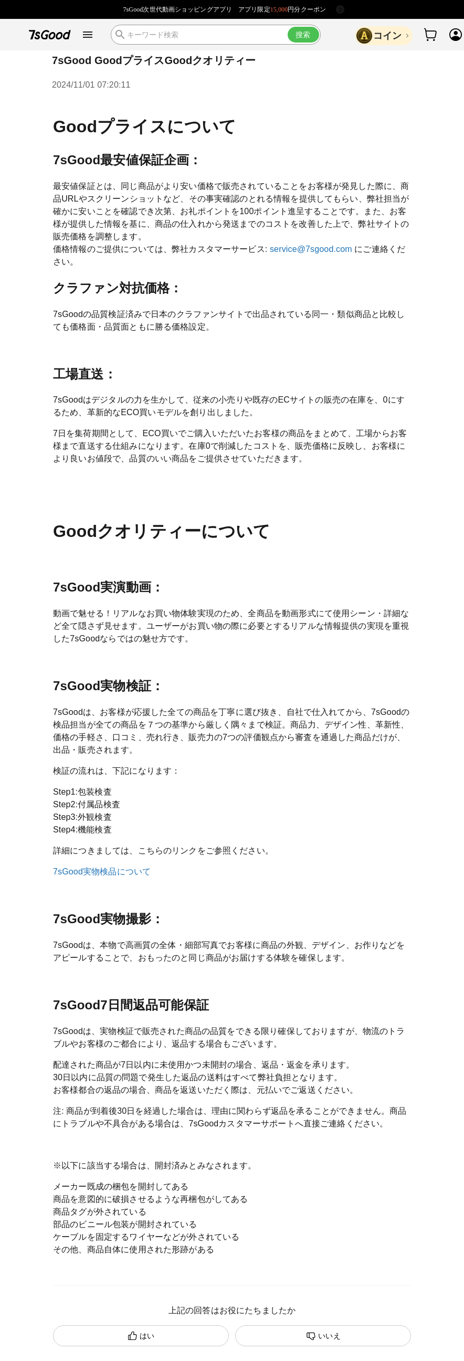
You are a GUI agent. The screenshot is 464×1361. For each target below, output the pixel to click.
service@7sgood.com (311, 249)
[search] (215, 34)
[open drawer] (87, 34)
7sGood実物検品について (102, 871)
